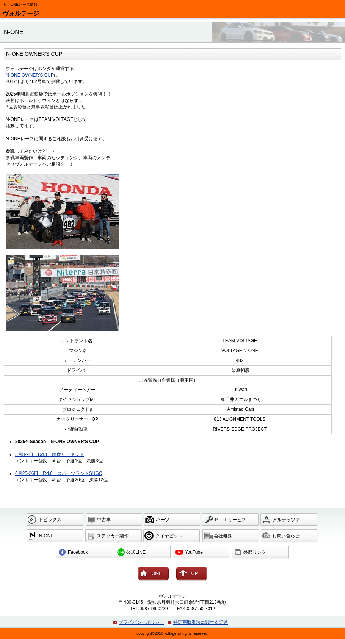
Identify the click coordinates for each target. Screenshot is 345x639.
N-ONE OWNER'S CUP (30, 75)
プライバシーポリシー (141, 622)
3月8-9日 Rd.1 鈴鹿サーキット (49, 454)
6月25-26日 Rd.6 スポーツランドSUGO (58, 473)
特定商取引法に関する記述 (200, 622)
